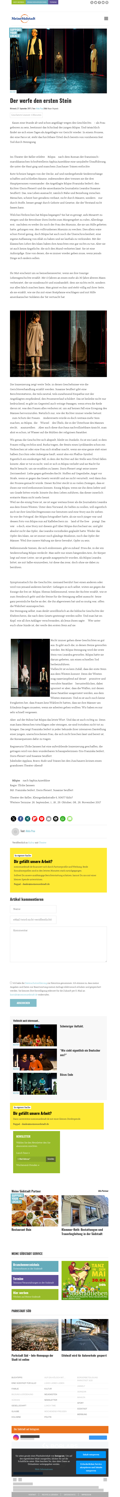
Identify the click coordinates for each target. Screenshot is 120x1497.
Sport (80, 1403)
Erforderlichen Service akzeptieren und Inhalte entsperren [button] (91, 1467)
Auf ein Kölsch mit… (55, 1377)
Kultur (13, 92)
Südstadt (82, 1409)
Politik (48, 1417)
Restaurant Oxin (21, 1229)
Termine (53, 2)
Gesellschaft (19, 1406)
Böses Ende (66, 1075)
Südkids (16, 1400)
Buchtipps (17, 1377)
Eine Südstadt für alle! (24, 1383)
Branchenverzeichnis (37, 2)
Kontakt (32, 1495)
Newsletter (50, 1400)
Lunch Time (22, 1153)
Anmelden (51, 1159)
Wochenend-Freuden (27, 1165)
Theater (42, 842)
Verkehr (81, 1392)
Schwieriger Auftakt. (72, 1026)
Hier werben (18, 2)
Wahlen (81, 1397)
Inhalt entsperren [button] (91, 1454)
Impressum (86, 1495)
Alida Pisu (39, 109)
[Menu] (106, 18)
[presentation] (34, 973)
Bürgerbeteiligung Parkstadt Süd (87, 1379)
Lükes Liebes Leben (54, 1383)
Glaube (15, 1411)
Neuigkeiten (50, 1394)
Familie (15, 1389)
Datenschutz (69, 1495)
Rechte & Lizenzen (50, 1495)
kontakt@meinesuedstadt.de (24, 995)
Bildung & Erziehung (22, 1394)
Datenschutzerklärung (36, 983)
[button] (13, 818)
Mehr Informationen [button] (44, 1469)
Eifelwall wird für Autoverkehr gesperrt (84, 1355)
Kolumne (16, 1417)
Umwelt (81, 1386)
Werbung (82, 1414)
